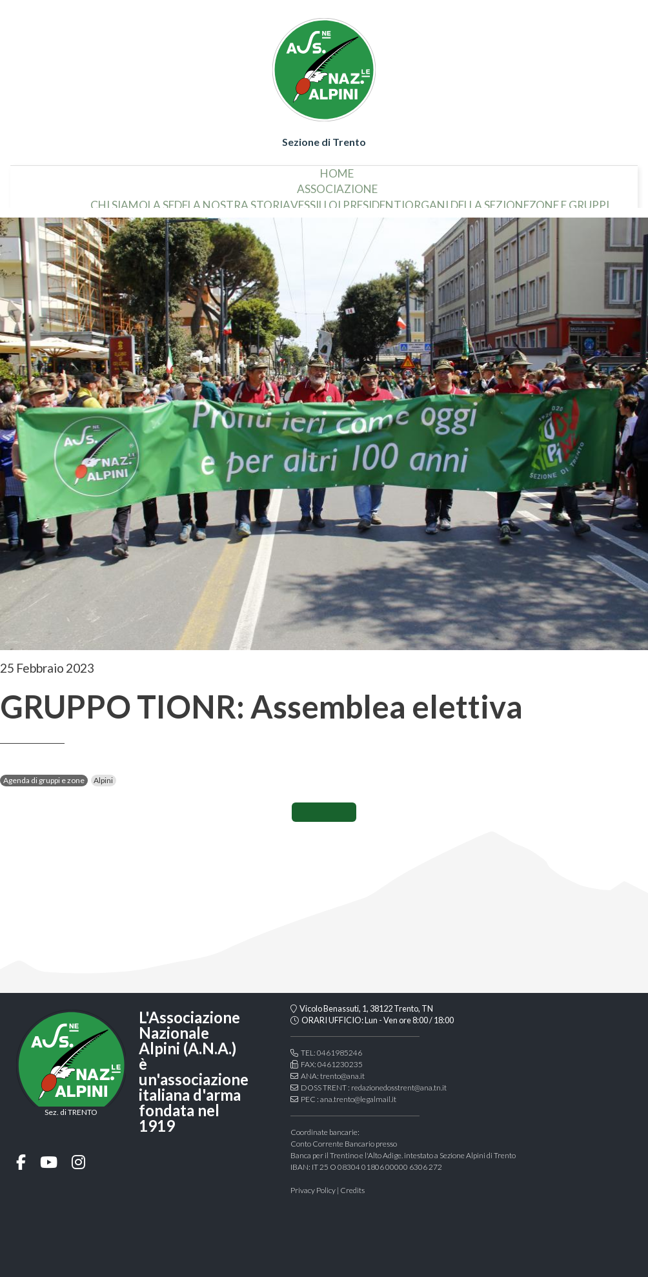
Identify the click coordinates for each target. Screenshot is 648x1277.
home (337, 168)
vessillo (276, 200)
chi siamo (81, 200)
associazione (337, 183)
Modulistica (609, 200)
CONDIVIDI (324, 812)
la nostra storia (201, 200)
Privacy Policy (313, 1190)
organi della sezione (429, 200)
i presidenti (333, 200)
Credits (352, 1190)
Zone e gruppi (532, 200)
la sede (130, 200)
